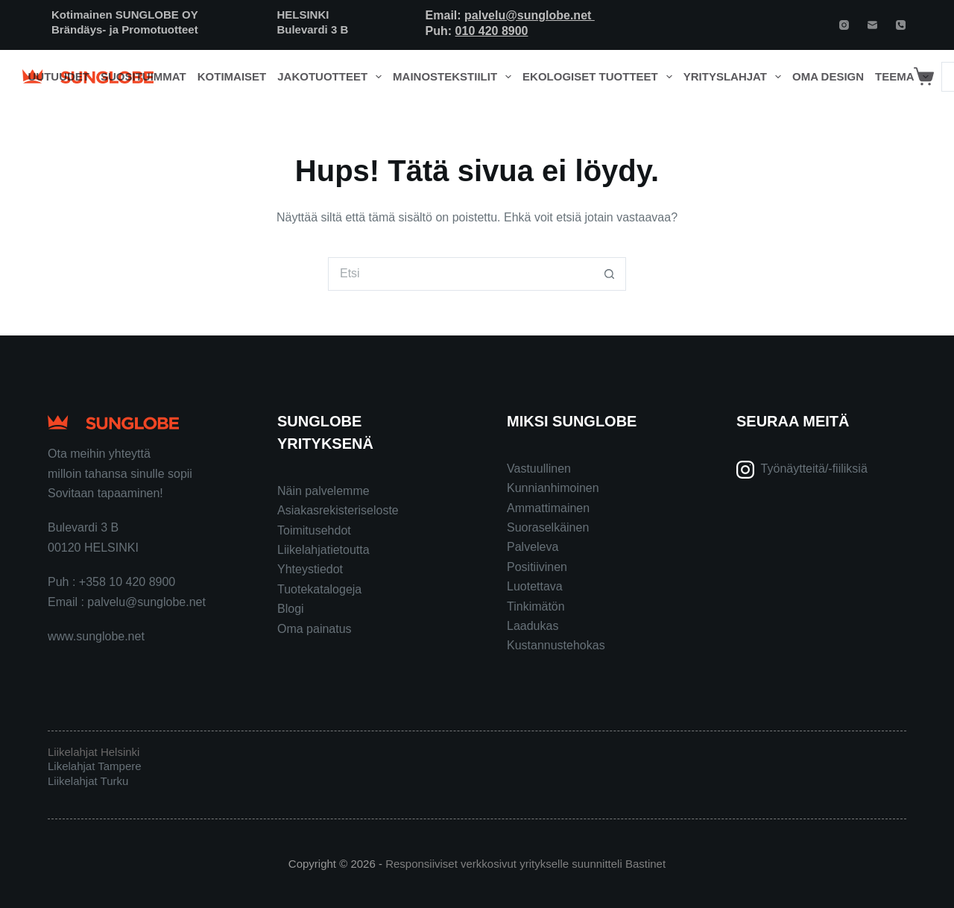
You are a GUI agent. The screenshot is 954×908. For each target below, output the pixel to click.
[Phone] (901, 25)
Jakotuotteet (332, 76)
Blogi (290, 608)
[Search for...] (460, 274)
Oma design (828, 76)
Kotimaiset (232, 76)
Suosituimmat (143, 76)
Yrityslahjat (735, 76)
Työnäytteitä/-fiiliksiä (814, 468)
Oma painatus (314, 628)
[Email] (872, 25)
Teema (904, 76)
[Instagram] (844, 25)
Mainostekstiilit (455, 76)
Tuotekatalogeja (319, 589)
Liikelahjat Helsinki (93, 751)
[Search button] (609, 274)
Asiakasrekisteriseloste (338, 510)
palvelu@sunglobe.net (529, 15)
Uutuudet (59, 76)
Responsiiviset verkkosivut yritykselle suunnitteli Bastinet (525, 863)
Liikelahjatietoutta (323, 549)
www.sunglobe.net (96, 636)
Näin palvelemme (323, 491)
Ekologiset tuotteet (599, 76)
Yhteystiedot (310, 569)
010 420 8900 (491, 31)
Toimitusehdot (314, 530)
